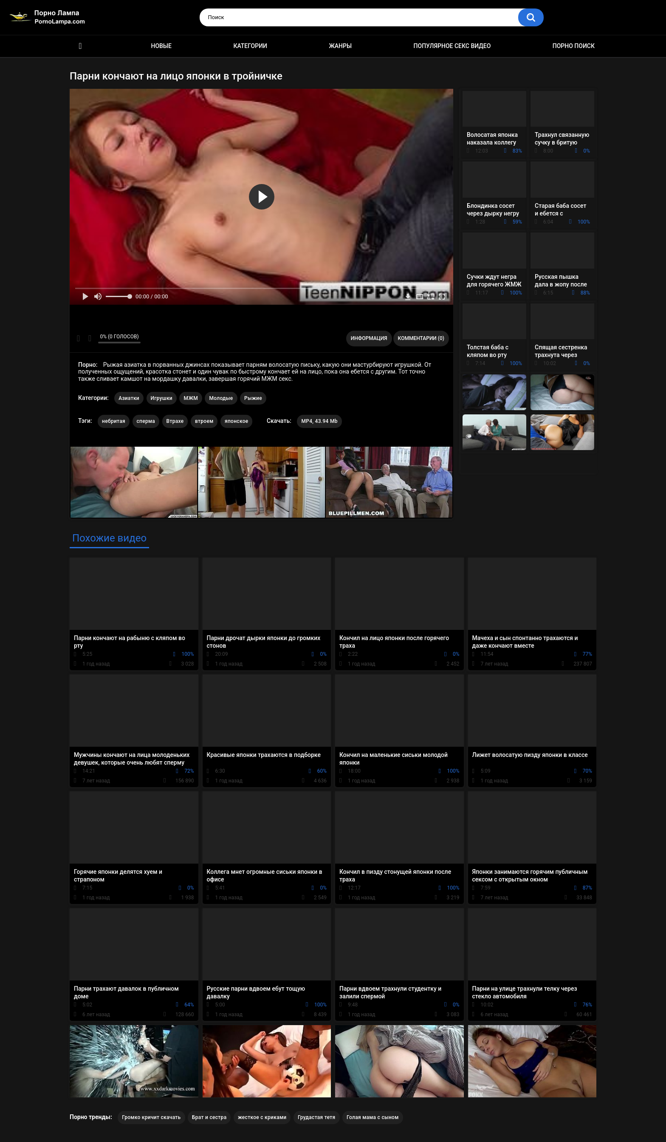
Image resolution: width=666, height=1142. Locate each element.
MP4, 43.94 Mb (319, 421)
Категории (250, 46)
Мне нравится (78, 338)
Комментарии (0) (421, 338)
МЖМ (190, 398)
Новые (161, 46)
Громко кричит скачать (151, 1117)
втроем (204, 421)
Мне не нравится (89, 338)
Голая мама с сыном (373, 1117)
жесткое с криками (262, 1117)
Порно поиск (574, 46)
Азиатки (129, 398)
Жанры (340, 46)
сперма (146, 421)
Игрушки (161, 398)
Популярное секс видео (452, 46)
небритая (113, 421)
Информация (369, 338)
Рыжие (253, 398)
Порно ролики (80, 46)
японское (236, 421)
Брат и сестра (209, 1117)
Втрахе (175, 421)
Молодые (221, 398)
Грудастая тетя (317, 1117)
